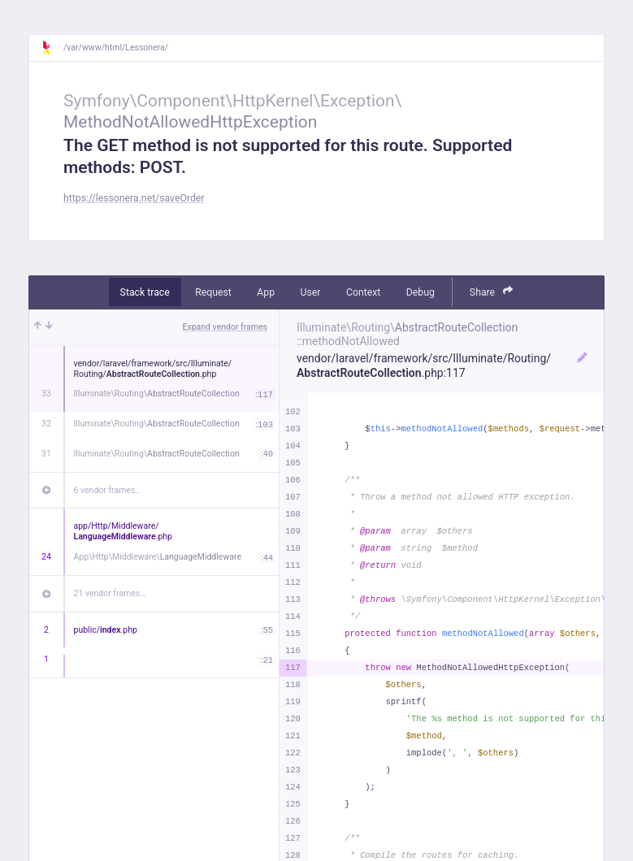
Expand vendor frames (225, 327)
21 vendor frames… (110, 593)
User (311, 292)
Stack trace (145, 292)
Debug (420, 292)
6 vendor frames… (107, 490)
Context (363, 292)
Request (213, 292)
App (266, 292)
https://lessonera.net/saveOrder (133, 198)
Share (492, 291)
